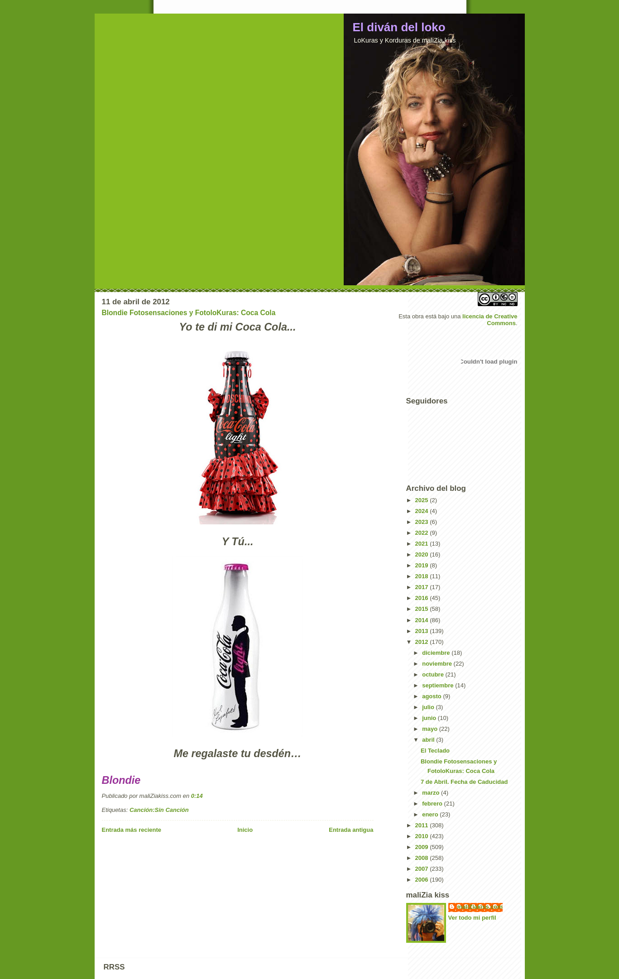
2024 (422, 511)
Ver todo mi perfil (472, 917)
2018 (422, 576)
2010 (422, 836)
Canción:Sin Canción (159, 809)
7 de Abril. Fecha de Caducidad (464, 781)
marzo (431, 792)
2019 (422, 565)
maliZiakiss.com (480, 906)
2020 (422, 554)
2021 (422, 543)
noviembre (437, 663)
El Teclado (435, 750)
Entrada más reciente (132, 829)
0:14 (197, 795)
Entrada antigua (351, 829)
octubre (433, 674)
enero (431, 814)
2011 (422, 825)
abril (429, 739)
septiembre (438, 685)
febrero (433, 803)
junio (430, 718)
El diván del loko (399, 27)
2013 (422, 631)
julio (429, 707)
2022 (422, 532)
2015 (422, 608)
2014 (422, 620)
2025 (422, 500)
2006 (422, 879)
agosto (432, 696)
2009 (422, 847)
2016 (422, 598)
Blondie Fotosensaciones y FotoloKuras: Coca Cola (189, 313)
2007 (422, 868)
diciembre (436, 652)
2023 (422, 521)
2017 (422, 587)
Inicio (245, 829)
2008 (422, 857)
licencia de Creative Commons (489, 319)
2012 (422, 641)
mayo (430, 728)
